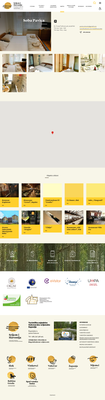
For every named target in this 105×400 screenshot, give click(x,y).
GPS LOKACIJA (85, 32)
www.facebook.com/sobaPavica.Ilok (91, 29)
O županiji (32, 6)
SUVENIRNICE (83, 327)
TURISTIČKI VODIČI (85, 332)
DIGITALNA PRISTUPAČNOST (88, 347)
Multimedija (89, 6)
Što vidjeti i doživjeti (41, 6)
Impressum (52, 395)
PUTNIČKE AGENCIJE (85, 325)
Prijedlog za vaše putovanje (71, 6)
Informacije (81, 6)
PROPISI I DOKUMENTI (86, 344)
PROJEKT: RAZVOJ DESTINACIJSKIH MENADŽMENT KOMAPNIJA (89, 338)
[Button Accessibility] (100, 11)
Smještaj (62, 6)
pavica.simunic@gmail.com (88, 26)
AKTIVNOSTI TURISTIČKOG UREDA (89, 342)
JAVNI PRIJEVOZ (84, 330)
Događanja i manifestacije (53, 6)
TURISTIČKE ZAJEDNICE (86, 335)
